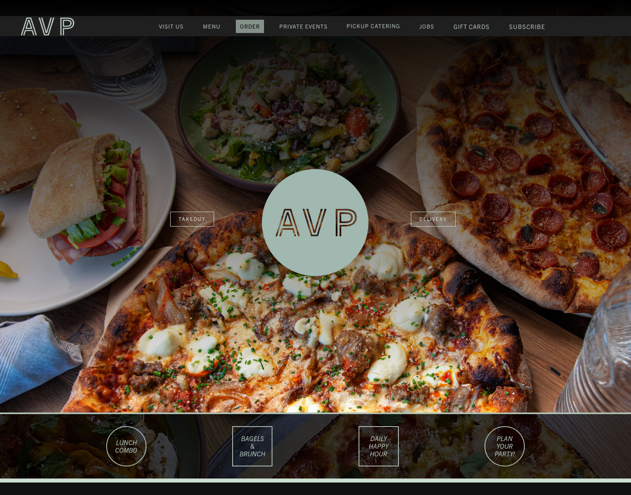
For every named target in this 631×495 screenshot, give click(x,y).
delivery (433, 219)
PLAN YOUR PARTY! (505, 446)
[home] (44, 26)
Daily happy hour (378, 446)
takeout (192, 219)
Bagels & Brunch (252, 446)
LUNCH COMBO (126, 446)
